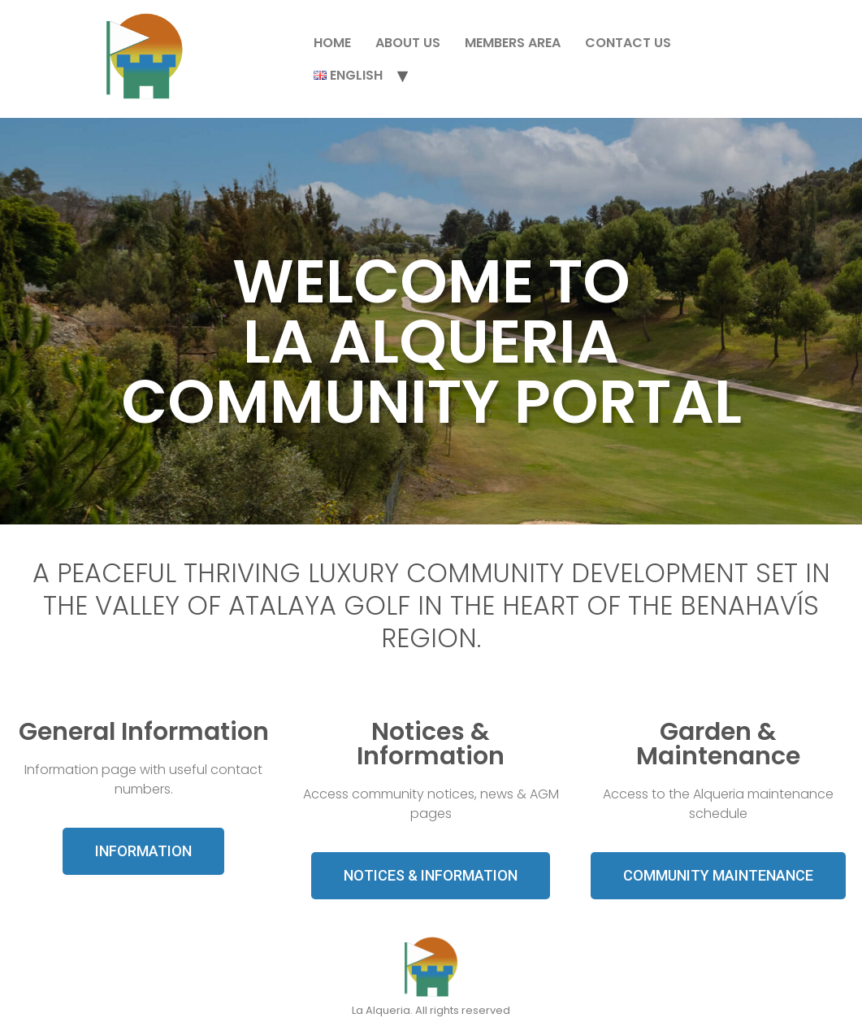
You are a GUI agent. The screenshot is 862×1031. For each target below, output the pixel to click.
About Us (407, 42)
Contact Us (628, 42)
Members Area (513, 42)
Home (332, 42)
